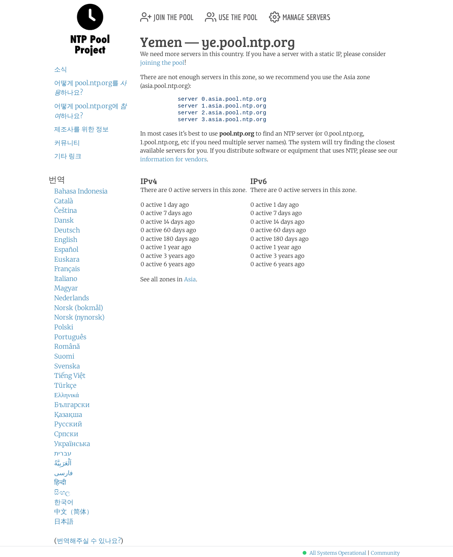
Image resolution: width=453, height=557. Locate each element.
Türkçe (65, 385)
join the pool (167, 14)
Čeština (65, 210)
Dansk (64, 220)
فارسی (63, 473)
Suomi (64, 356)
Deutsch (67, 230)
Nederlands (71, 298)
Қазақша (68, 414)
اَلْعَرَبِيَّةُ (63, 463)
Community (385, 553)
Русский (68, 424)
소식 (60, 69)
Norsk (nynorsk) (79, 317)
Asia (190, 279)
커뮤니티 (67, 143)
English (65, 240)
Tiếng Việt (70, 375)
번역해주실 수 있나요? (88, 541)
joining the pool (162, 62)
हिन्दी (60, 482)
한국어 (63, 502)
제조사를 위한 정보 (81, 129)
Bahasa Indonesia (81, 191)
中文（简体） (73, 511)
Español (66, 249)
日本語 (63, 521)
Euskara (67, 259)
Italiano (65, 279)
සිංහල (62, 492)
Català (63, 201)
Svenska (67, 366)
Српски (66, 434)
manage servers (299, 14)
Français (67, 269)
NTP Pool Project (90, 30)
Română (67, 346)
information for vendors (173, 159)
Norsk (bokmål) (78, 308)
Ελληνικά (66, 395)
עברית (63, 453)
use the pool (231, 14)
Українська (72, 444)
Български (72, 405)
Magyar (66, 288)
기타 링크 (67, 156)
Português (70, 337)
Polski (63, 327)
